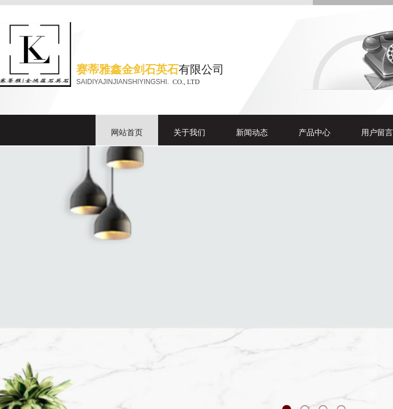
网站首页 (127, 132)
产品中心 (314, 132)
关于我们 (189, 132)
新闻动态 (252, 132)
